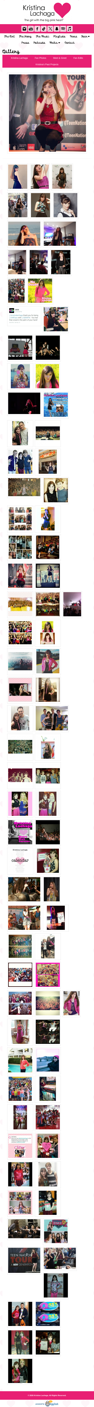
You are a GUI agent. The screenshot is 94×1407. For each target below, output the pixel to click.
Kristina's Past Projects (47, 64)
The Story (25, 36)
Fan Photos (40, 58)
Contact (69, 42)
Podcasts (39, 42)
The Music (42, 36)
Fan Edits (78, 58)
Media (54, 42)
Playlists (59, 36)
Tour (85, 36)
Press (25, 42)
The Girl (9, 36)
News (73, 36)
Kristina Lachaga (19, 58)
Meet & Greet (59, 58)
